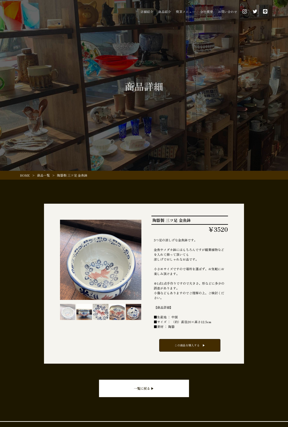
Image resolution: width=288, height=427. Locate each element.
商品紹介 (164, 11)
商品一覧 (43, 175)
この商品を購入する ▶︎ (189, 345)
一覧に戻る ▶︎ (144, 388)
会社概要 (206, 11)
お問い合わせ (227, 11)
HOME (25, 175)
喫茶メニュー (185, 11)
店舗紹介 (146, 11)
